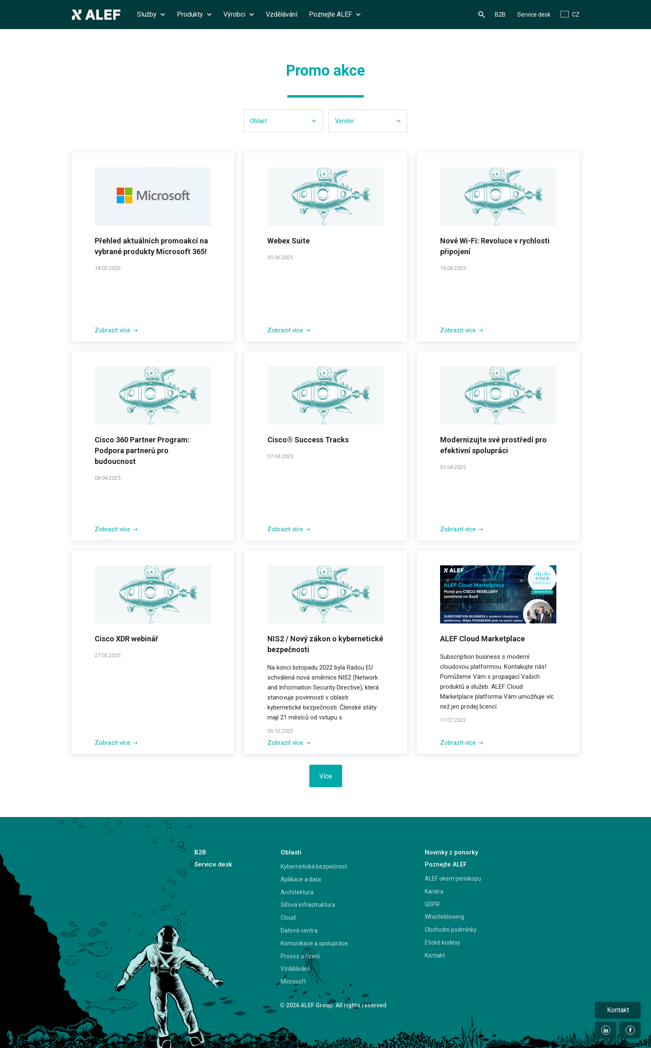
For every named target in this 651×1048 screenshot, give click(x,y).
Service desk (534, 14)
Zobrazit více (116, 330)
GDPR (432, 904)
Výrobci (238, 14)
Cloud (288, 917)
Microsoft (293, 981)
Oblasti (291, 852)
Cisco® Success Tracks (308, 439)
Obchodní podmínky (451, 929)
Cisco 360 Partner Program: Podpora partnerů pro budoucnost (142, 450)
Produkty (194, 14)
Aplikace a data (301, 879)
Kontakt (435, 955)
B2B (500, 14)
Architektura (297, 892)
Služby (151, 14)
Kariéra (434, 891)
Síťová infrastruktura (308, 904)
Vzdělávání (281, 14)
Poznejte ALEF (335, 14)
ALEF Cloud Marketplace (482, 638)
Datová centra (299, 930)
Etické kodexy (442, 942)
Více (325, 776)
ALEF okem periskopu (453, 878)
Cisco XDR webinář (126, 638)
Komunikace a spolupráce (314, 943)
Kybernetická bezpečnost (314, 866)
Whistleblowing (444, 916)
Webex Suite (288, 240)
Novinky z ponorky (451, 852)
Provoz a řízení (300, 956)
